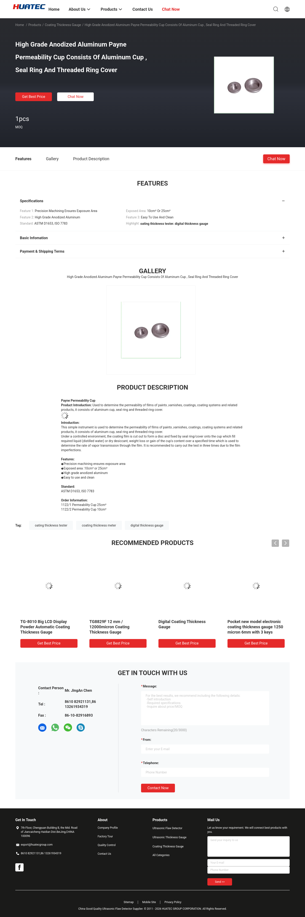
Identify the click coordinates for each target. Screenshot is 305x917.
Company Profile (108, 827)
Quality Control (107, 845)
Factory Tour (105, 836)
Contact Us (104, 853)
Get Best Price (33, 96)
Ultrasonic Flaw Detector (167, 828)
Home (19, 25)
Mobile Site (149, 902)
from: (147, 739)
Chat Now (76, 96)
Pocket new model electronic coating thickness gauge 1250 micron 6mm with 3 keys (255, 626)
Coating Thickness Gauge (63, 25)
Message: (150, 686)
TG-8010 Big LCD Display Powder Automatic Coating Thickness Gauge (45, 626)
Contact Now (158, 788)
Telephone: (151, 763)
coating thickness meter (99, 525)
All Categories (160, 855)
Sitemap (129, 902)
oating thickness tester (51, 525)
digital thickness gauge (147, 525)
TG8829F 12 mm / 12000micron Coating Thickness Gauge (109, 626)
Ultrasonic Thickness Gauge (169, 837)
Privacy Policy (172, 902)
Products (34, 25)
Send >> (220, 881)
